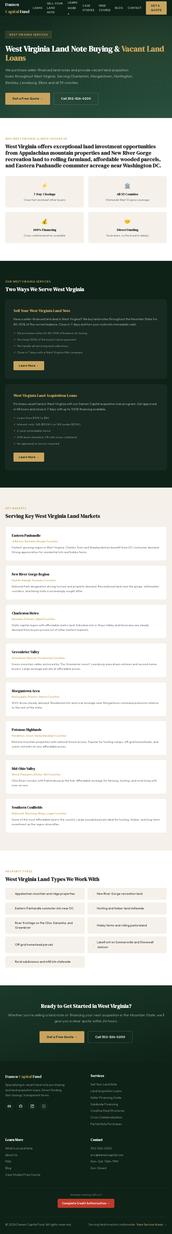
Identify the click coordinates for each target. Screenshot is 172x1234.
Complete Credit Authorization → (86, 1203)
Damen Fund (17, 8)
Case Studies (88, 8)
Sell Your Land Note (55, 8)
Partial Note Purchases (106, 1124)
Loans (38, 8)
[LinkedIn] (32, 1106)
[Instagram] (44, 1106)
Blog (119, 8)
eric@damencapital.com (107, 1155)
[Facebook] (21, 1106)
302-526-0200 (101, 1148)
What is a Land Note (19, 1148)
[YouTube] (9, 1106)
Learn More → (29, 365)
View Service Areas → (151, 1224)
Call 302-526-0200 (76, 99)
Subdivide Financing (104, 1104)
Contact (135, 8)
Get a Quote (156, 8)
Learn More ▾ (72, 8)
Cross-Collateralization (106, 1117)
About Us (11, 1155)
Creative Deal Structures (108, 1111)
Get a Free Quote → (27, 99)
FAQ (8, 1161)
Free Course (105, 8)
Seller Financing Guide (106, 1098)
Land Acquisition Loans (106, 1091)
